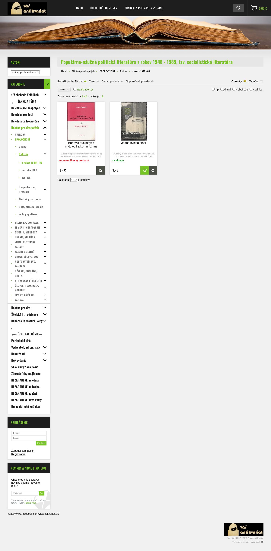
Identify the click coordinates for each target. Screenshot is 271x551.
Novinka (257, 89)
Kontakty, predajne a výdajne (144, 8)
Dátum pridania (111, 81)
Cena (92, 81)
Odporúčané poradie (138, 81)
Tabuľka (253, 81)
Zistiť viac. (31, 503)
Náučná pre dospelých (83, 71)
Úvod (79, 8)
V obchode (241, 89)
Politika (123, 71)
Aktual (227, 89)
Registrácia (18, 454)
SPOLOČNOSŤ (107, 71)
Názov (79, 81)
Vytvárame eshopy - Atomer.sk (247, 542)
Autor (64, 89)
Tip (217, 89)
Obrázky (236, 81)
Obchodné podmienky (103, 8)
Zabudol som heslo (22, 450)
